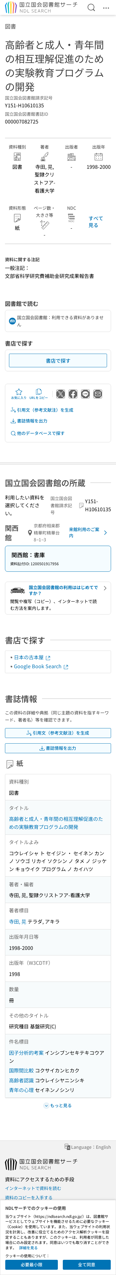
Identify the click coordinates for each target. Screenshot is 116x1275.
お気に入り (19, 394)
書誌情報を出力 (28, 421)
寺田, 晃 (17, 921)
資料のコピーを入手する (29, 1197)
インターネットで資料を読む (33, 1188)
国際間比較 (21, 1070)
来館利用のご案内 (89, 532)
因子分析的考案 (26, 1052)
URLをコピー (38, 394)
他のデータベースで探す (37, 433)
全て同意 (86, 1264)
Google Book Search (41, 666)
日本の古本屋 (32, 657)
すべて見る (95, 221)
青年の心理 (21, 1090)
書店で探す (58, 360)
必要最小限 (31, 1264)
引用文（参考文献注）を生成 (41, 410)
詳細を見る (28, 1247)
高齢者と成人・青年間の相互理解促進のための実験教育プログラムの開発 (56, 822)
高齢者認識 (21, 1080)
